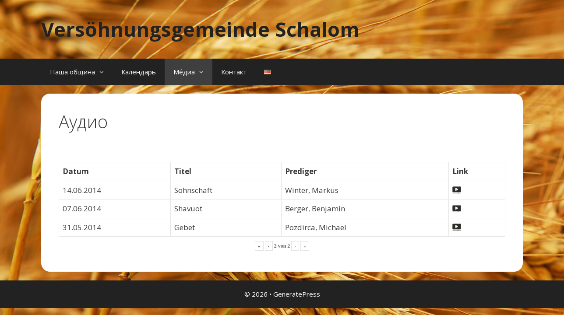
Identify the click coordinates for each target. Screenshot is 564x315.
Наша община (81, 72)
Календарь (138, 71)
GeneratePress (296, 294)
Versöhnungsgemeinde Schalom (200, 29)
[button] (104, 72)
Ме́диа (192, 72)
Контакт (234, 71)
